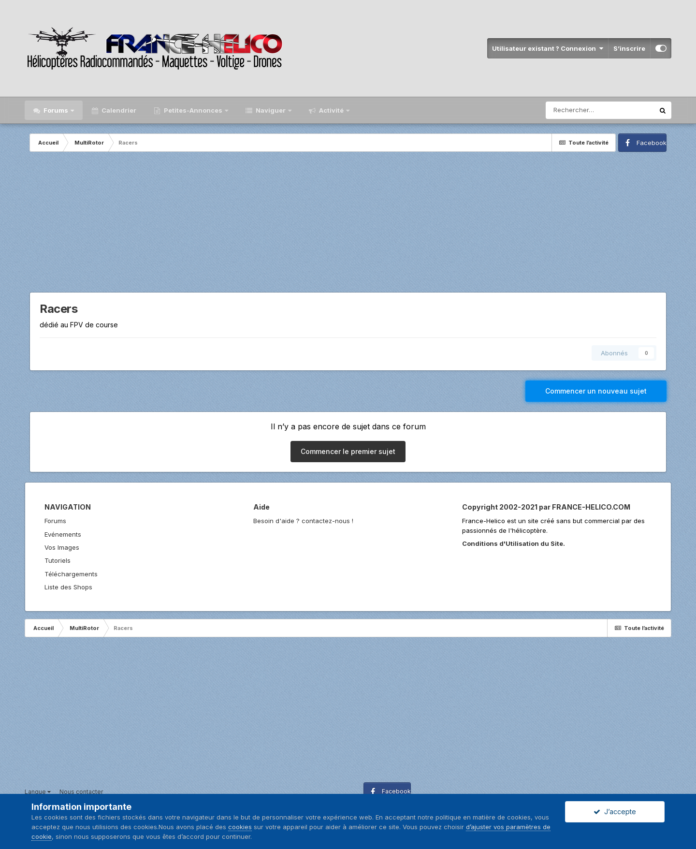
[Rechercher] (600, 110)
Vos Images (61, 547)
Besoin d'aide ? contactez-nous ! (303, 521)
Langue (38, 791)
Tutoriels (57, 560)
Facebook (652, 142)
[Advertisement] (348, 224)
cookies (240, 827)
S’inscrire (629, 48)
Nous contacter (81, 791)
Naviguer (270, 110)
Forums (56, 110)
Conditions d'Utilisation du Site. (513, 543)
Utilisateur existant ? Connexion (547, 48)
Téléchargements (71, 574)
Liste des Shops (68, 587)
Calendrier (118, 110)
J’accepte (615, 811)
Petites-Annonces (193, 110)
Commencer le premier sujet (348, 451)
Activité (331, 110)
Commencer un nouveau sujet (596, 391)
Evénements (62, 534)
